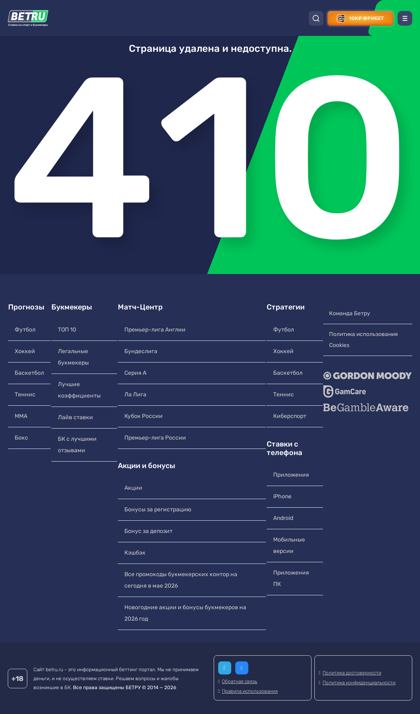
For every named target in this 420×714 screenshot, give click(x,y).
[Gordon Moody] (367, 376)
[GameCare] (367, 392)
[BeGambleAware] (367, 408)
